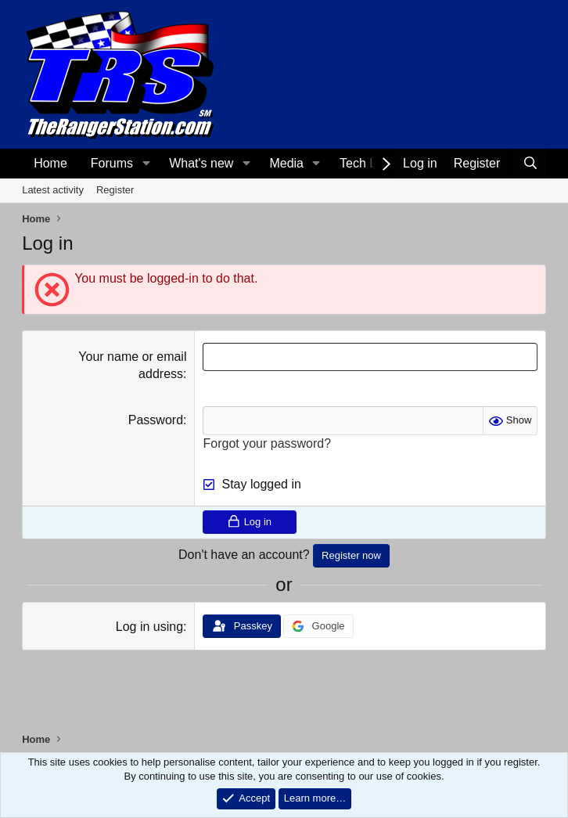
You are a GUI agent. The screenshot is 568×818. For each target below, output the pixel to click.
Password (155, 420)
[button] (146, 163)
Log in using (149, 626)
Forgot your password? (267, 443)
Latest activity (53, 190)
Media (286, 163)
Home (50, 163)
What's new (201, 163)
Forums (112, 163)
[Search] (530, 163)
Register (115, 190)
